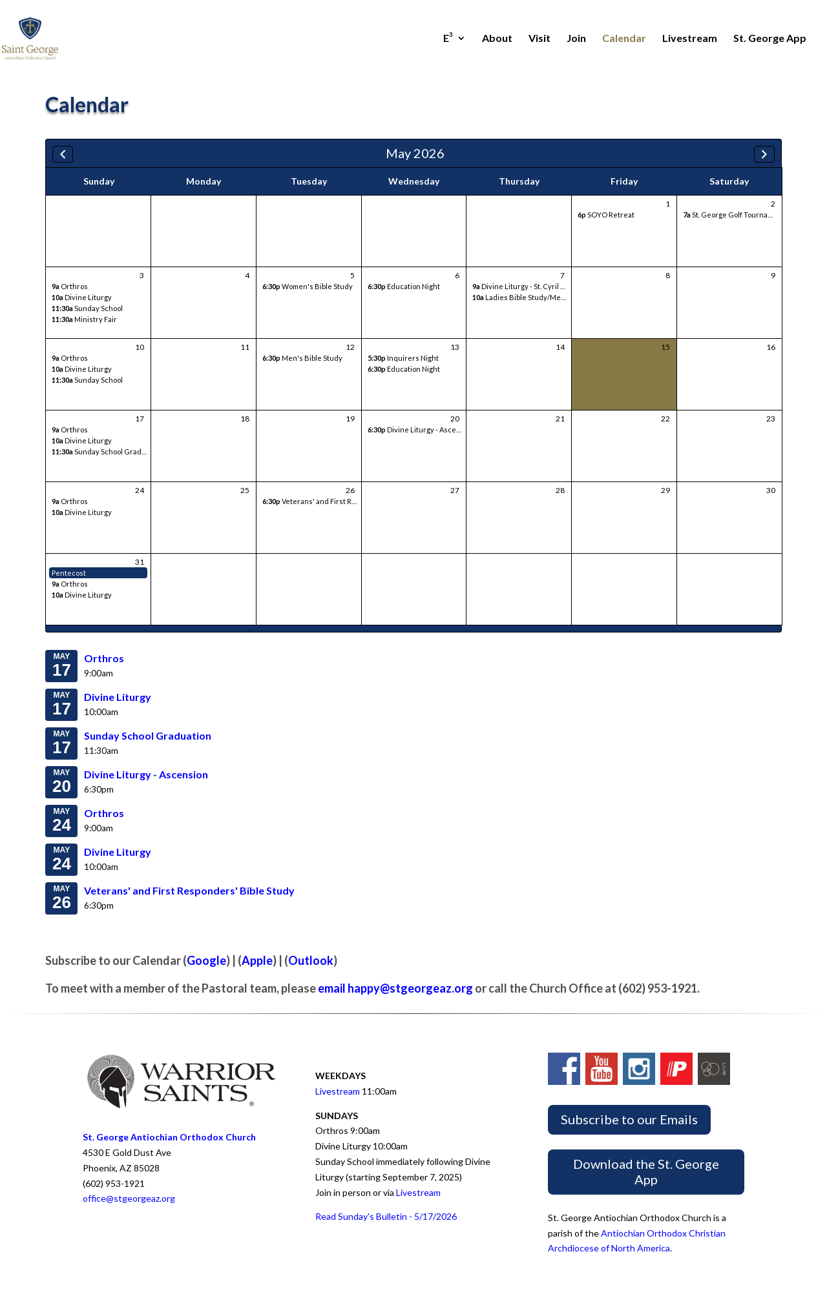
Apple (257, 960)
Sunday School (87, 308)
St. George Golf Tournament (734, 214)
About (497, 39)
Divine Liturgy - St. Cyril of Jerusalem (537, 286)
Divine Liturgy (82, 297)
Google (206, 960)
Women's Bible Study (307, 286)
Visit (539, 39)
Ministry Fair (84, 319)
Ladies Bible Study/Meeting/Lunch (537, 297)
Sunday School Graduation (107, 451)
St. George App (769, 39)
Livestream (689, 39)
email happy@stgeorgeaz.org (395, 988)
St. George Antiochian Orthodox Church (169, 1136)
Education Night (404, 286)
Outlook (310, 960)
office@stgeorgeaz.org (129, 1198)
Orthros (70, 286)
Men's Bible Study (302, 358)
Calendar (624, 39)
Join (576, 39)
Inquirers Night (403, 358)
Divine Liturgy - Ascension (421, 429)
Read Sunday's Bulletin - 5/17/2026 (386, 1216)
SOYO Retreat (606, 214)
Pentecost (69, 573)
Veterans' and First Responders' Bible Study (346, 501)
